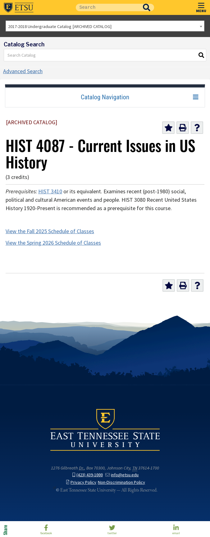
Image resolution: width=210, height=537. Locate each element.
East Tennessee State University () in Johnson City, (105, 429)
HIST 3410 (50, 191)
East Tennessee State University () (19, 7)
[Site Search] (107, 7)
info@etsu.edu (122, 475)
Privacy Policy (81, 482)
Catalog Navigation (105, 97)
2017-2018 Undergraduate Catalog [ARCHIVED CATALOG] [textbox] (60, 26)
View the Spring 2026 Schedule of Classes (53, 243)
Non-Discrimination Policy (121, 482)
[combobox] (105, 26)
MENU (201, 6)
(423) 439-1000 (87, 475)
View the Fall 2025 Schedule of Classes (50, 231)
